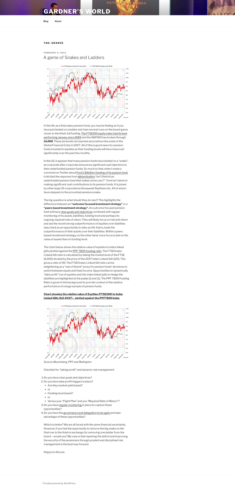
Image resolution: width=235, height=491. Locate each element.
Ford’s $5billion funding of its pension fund (102, 172)
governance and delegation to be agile (86, 412)
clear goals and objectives (77, 211)
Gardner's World (77, 11)
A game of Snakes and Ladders (73, 57)
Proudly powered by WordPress (59, 483)
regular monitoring (70, 405)
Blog (45, 21)
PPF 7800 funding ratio (87, 251)
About (58, 21)
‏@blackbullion (86, 176)
